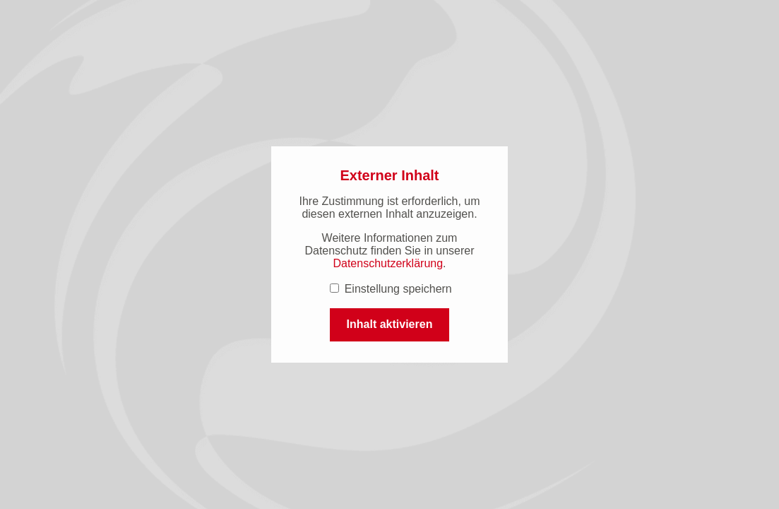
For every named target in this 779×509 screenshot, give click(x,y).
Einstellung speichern (391, 289)
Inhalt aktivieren (390, 324)
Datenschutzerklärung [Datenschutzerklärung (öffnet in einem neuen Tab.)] (388, 263)
